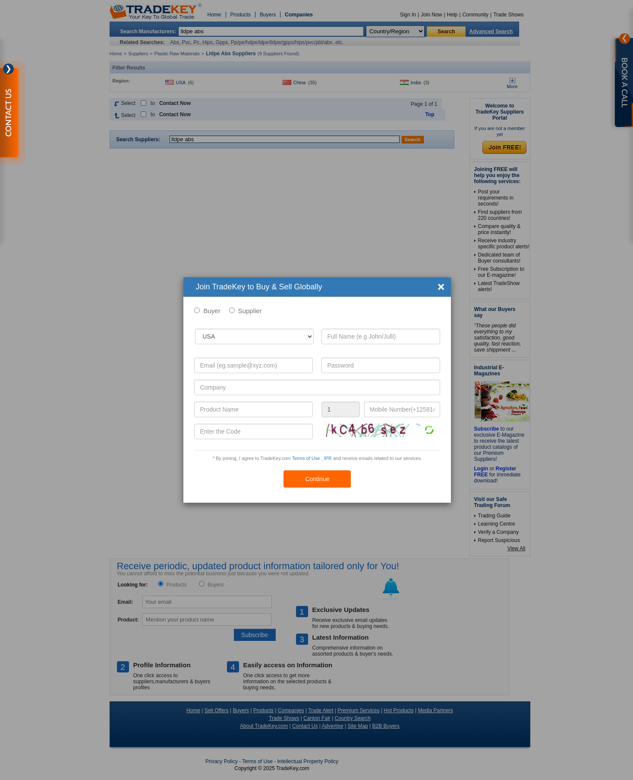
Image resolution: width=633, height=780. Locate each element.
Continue (317, 479)
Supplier (250, 310)
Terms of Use (306, 458)
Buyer (211, 310)
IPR (328, 458)
